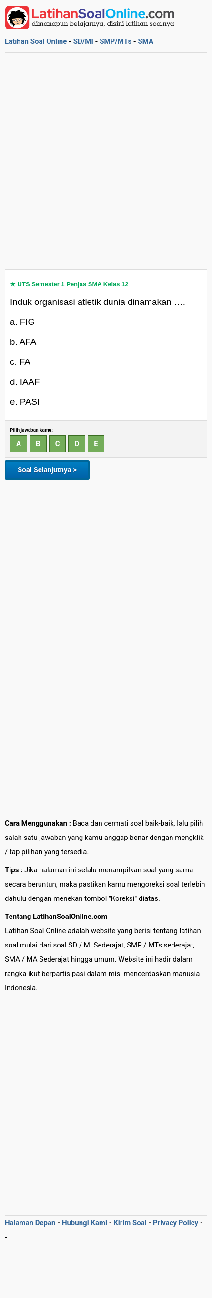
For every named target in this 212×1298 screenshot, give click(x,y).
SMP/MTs (115, 41)
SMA (145, 41)
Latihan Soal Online (36, 41)
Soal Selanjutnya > (47, 470)
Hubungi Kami (84, 1223)
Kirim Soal (129, 1223)
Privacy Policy (175, 1223)
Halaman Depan (30, 1223)
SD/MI (83, 41)
